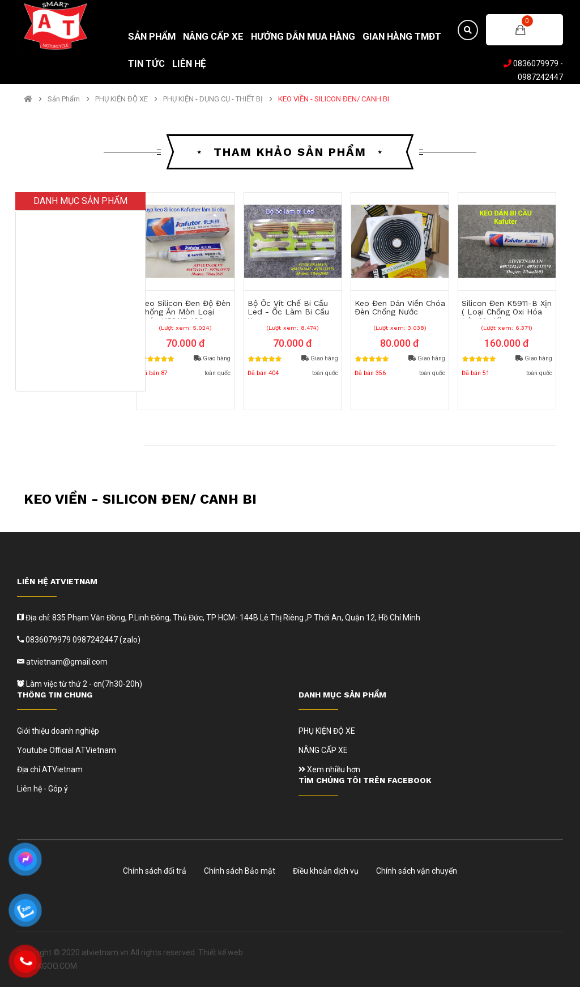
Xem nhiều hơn (329, 769)
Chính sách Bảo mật (239, 870)
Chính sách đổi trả (154, 870)
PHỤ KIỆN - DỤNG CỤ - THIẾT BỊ (213, 99)
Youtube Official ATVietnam (66, 750)
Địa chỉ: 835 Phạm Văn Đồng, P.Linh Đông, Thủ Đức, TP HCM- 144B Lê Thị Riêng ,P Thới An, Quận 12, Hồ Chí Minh (222, 617)
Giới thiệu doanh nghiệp (58, 730)
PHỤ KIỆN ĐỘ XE (121, 99)
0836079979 (535, 63)
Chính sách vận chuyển (416, 870)
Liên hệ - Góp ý (42, 788)
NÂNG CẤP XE (323, 750)
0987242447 (540, 77)
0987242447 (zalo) (106, 639)
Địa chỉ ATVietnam (50, 769)
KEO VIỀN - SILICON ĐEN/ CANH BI (333, 99)
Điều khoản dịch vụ (326, 870)
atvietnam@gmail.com (66, 661)
